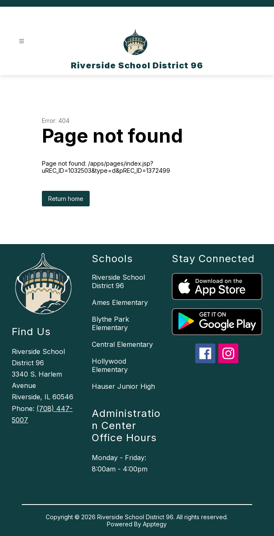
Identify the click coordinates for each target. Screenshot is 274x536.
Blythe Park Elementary (110, 323)
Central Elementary (122, 344)
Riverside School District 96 (118, 281)
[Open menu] (21, 41)
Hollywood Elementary (110, 365)
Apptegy (155, 524)
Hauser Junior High (123, 386)
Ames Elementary (120, 302)
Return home (65, 198)
